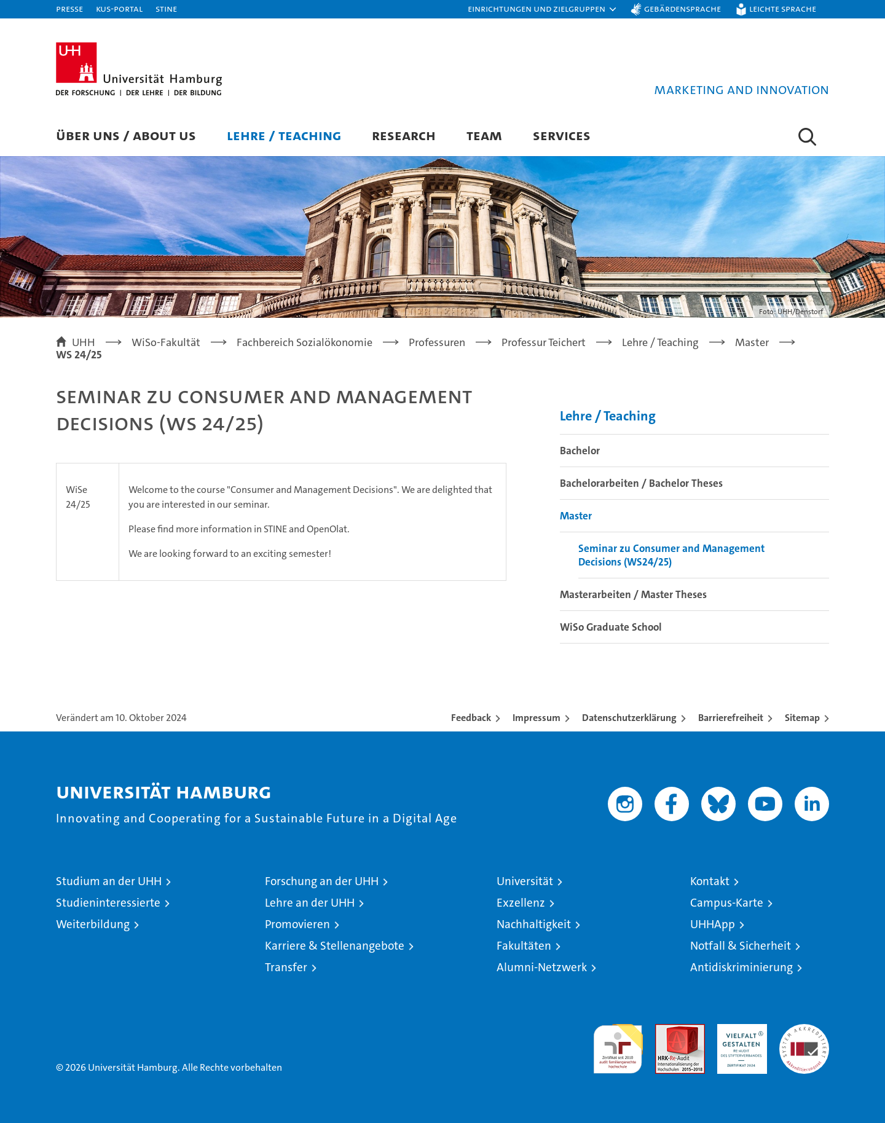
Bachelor (580, 450)
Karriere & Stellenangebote (334, 945)
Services (562, 135)
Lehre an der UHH (310, 902)
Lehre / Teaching (284, 135)
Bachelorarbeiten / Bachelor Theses (641, 483)
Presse (69, 8)
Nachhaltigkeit (534, 924)
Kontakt (710, 881)
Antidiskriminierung (741, 967)
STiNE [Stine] (166, 8)
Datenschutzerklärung (629, 717)
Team (484, 135)
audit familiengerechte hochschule (618, 1043)
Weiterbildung (93, 924)
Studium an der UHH (109, 881)
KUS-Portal (119, 8)
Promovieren (297, 924)
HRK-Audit (739, 1030)
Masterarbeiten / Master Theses (633, 594)
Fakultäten (524, 945)
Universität (525, 881)
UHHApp (712, 924)
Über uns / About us (126, 135)
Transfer (286, 967)
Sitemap (802, 717)
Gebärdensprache (682, 8)
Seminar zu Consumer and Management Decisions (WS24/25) (671, 555)
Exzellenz (521, 902)
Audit (666, 1030)
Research (404, 135)
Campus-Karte (726, 902)
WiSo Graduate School (611, 627)
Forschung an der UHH (322, 881)
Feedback (471, 717)
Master (576, 515)
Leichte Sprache (782, 8)
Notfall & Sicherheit (740, 945)
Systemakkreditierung (804, 1030)
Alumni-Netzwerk (542, 967)
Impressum (536, 717)
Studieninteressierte (108, 902)
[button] (543, 9)
